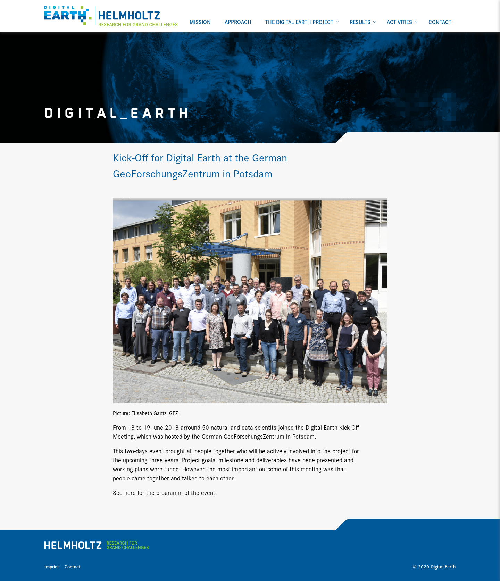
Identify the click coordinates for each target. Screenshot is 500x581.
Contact (73, 566)
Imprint (51, 566)
